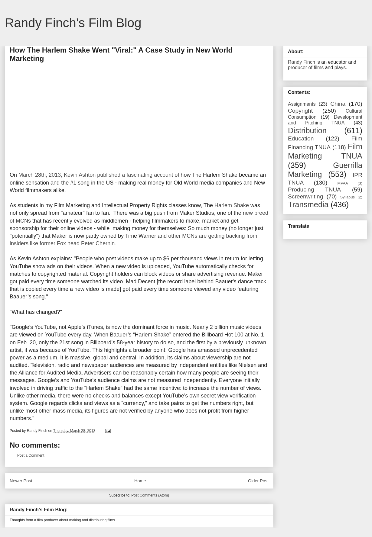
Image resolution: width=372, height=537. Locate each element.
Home (140, 480)
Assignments (302, 104)
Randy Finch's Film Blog (73, 23)
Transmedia (308, 204)
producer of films (306, 67)
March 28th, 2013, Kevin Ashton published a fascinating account (95, 175)
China (337, 104)
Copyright (300, 111)
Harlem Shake (231, 205)
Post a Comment (30, 455)
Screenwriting (305, 196)
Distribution (307, 130)
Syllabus (347, 197)
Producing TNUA (314, 189)
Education (301, 138)
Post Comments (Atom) (150, 495)
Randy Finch (301, 62)
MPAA (343, 183)
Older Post (258, 480)
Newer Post (21, 480)
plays (340, 67)
